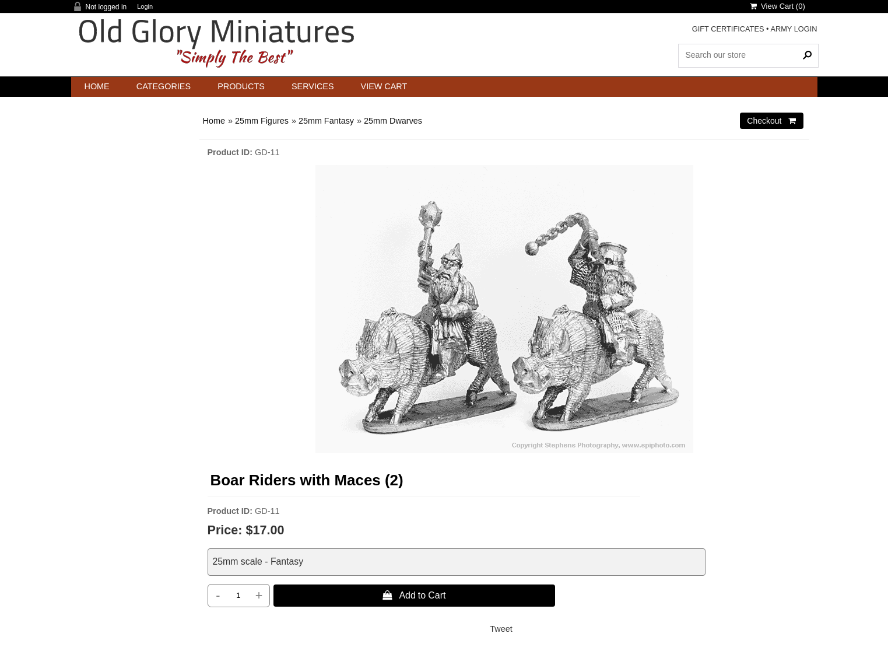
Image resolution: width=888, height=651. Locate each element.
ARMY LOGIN (793, 28)
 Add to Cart (413, 595)
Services (313, 86)
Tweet (501, 629)
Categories (163, 86)
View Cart (384, 86)
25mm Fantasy (326, 120)
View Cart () (777, 6)
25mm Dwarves (393, 120)
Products (241, 86)
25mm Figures (262, 120)
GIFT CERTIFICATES (728, 28)
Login (145, 7)
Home (97, 86)
